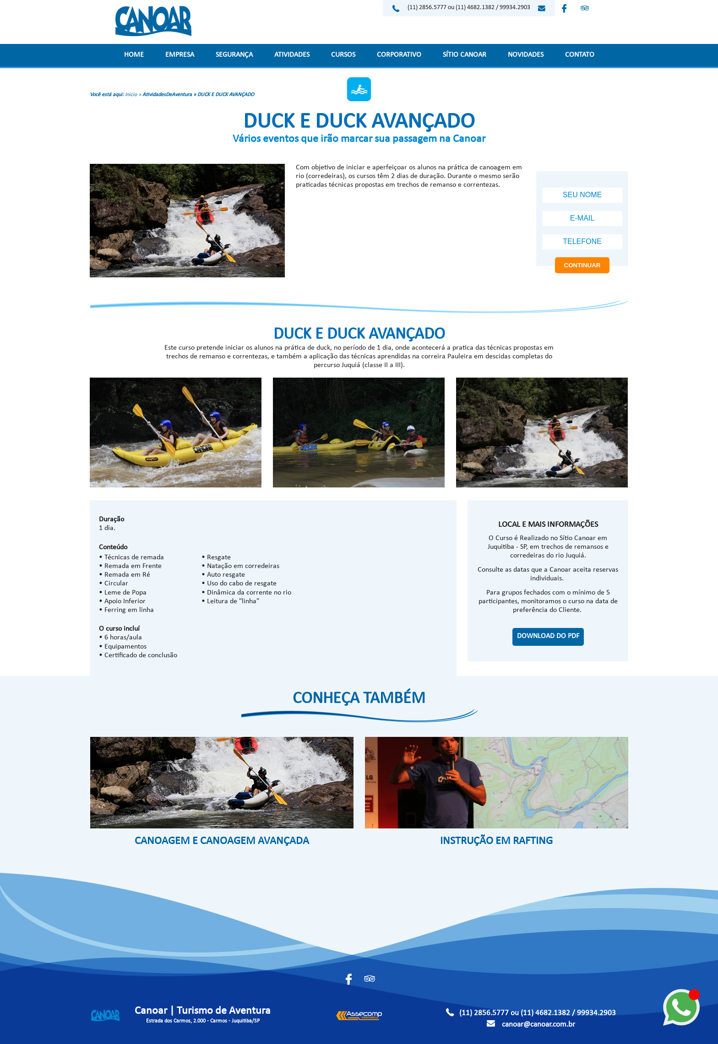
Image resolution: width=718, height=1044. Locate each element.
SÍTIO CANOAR (464, 55)
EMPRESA (179, 55)
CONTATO (579, 55)
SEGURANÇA (234, 55)
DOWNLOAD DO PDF (548, 637)
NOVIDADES (526, 55)
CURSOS (343, 55)
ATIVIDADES (292, 55)
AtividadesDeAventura (167, 95)
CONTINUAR (582, 265)
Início (131, 95)
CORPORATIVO (399, 55)
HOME (134, 55)
